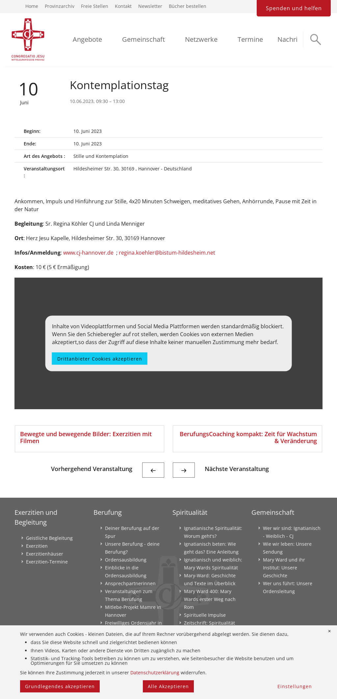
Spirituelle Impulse (205, 615)
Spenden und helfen (294, 8)
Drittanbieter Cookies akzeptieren (99, 358)
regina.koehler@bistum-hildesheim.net (167, 252)
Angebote (87, 39)
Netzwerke (201, 39)
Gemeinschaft (143, 39)
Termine (250, 39)
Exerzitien (37, 546)
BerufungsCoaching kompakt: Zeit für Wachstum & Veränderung (248, 437)
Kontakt (123, 6)
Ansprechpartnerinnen (130, 583)
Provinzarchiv (59, 6)
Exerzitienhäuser (44, 554)
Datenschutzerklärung (154, 672)
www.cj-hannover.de (88, 252)
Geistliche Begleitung (49, 538)
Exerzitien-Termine (47, 562)
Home (31, 6)
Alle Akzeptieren (168, 686)
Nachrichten (296, 39)
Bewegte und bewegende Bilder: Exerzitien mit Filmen (86, 437)
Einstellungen (294, 686)
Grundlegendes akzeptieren (60, 686)
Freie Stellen (94, 6)
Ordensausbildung (125, 560)
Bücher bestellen (187, 6)
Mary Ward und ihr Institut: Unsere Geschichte (284, 568)
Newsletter (150, 6)
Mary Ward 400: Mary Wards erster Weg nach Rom (210, 599)
